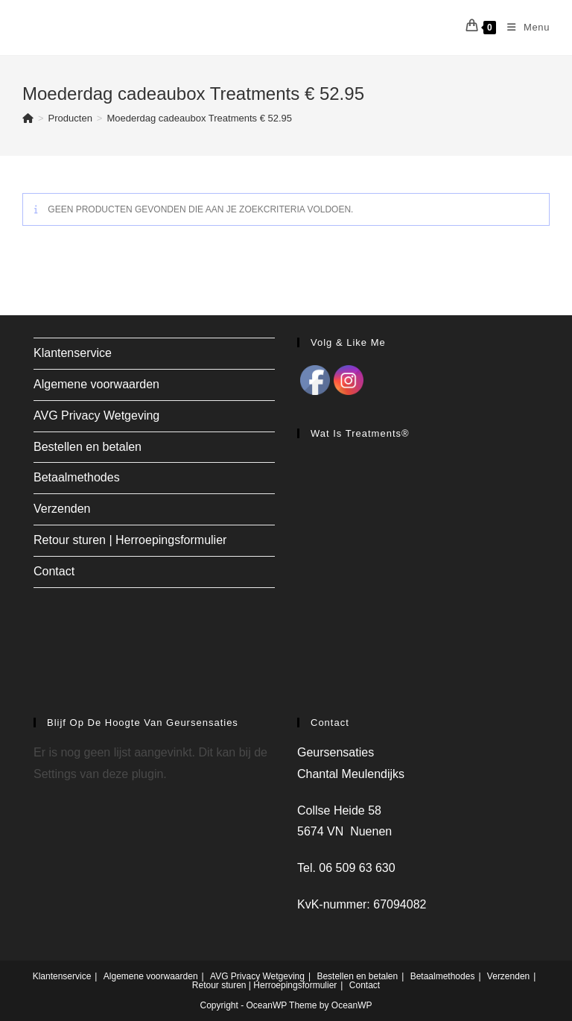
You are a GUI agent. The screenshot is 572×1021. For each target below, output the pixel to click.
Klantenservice (73, 353)
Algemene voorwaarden (96, 384)
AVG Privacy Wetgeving (96, 415)
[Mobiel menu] (523, 27)
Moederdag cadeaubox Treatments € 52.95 (199, 118)
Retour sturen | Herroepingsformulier (130, 540)
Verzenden (62, 508)
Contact (54, 571)
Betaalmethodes (77, 477)
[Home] (28, 118)
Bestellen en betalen (88, 446)
